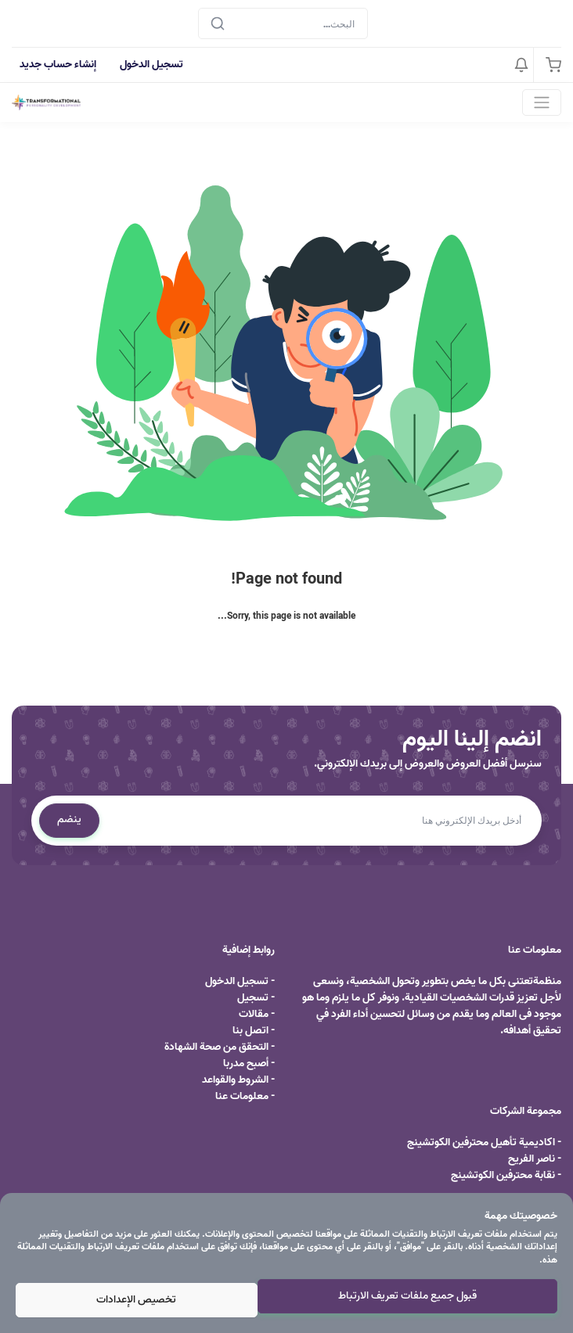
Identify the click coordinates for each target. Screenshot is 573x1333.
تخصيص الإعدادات (136, 1300)
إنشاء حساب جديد (58, 65)
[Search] (283, 23)
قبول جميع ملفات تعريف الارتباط (407, 1296)
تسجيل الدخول (151, 65)
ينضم (69, 819)
